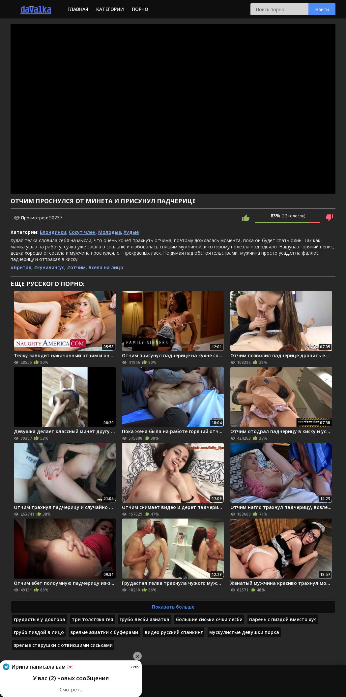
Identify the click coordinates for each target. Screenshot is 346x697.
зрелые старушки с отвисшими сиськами (63, 645)
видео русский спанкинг (174, 632)
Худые (131, 232)
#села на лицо (105, 267)
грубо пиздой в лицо (39, 632)
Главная (78, 9)
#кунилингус (49, 267)
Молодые (109, 232)
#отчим (76, 267)
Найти (322, 9)
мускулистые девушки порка (244, 632)
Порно (140, 9)
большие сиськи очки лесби (209, 619)
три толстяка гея (92, 619)
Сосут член (82, 232)
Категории (110, 9)
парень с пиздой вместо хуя (283, 619)
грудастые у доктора (39, 619)
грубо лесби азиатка (144, 619)
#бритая (21, 267)
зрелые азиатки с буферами (104, 632)
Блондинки (53, 232)
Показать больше (173, 607)
